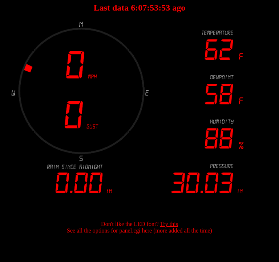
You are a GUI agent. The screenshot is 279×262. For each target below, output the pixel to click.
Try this (169, 224)
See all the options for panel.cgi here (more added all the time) (139, 230)
